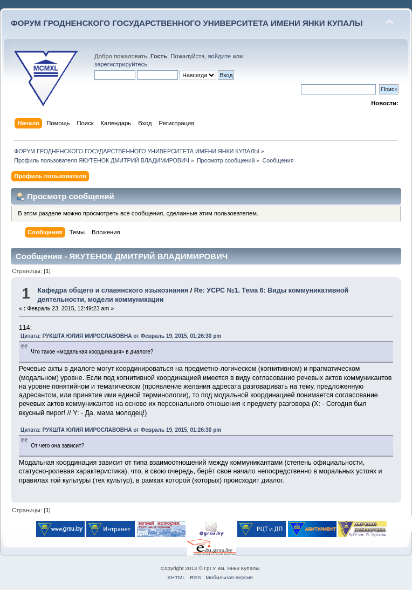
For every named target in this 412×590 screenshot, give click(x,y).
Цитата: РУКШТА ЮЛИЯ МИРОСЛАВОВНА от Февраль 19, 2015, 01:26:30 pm (120, 336)
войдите (219, 56)
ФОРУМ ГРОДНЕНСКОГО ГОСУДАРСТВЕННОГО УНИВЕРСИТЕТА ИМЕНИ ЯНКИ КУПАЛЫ (187, 23)
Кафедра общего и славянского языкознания (112, 290)
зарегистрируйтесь (120, 64)
